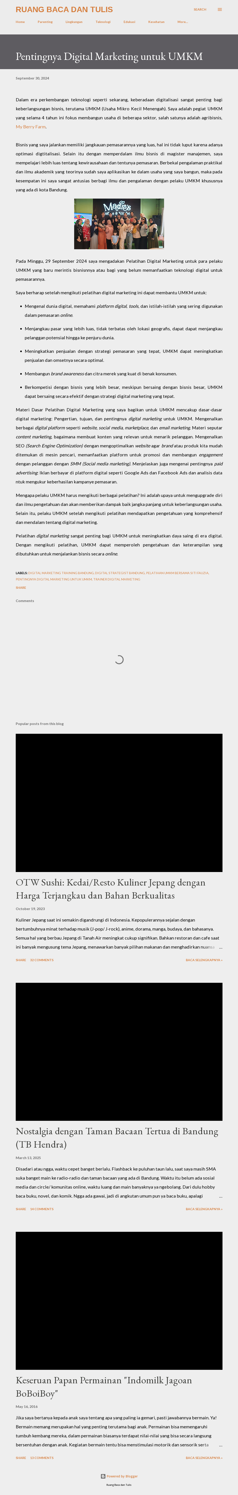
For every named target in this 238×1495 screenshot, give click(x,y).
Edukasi (129, 22)
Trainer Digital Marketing (116, 579)
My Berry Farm (31, 126)
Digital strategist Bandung (120, 573)
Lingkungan (74, 22)
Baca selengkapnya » (204, 960)
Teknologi (103, 22)
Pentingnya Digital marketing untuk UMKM (54, 579)
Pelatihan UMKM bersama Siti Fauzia (177, 573)
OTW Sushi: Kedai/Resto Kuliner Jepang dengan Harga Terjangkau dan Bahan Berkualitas (111, 889)
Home (20, 22)
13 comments (41, 1458)
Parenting (45, 22)
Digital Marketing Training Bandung (61, 573)
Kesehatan (156, 22)
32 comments (41, 960)
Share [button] (21, 587)
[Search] (200, 9)
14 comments (41, 1209)
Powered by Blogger (119, 1476)
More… (183, 22)
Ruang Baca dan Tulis (64, 9)
